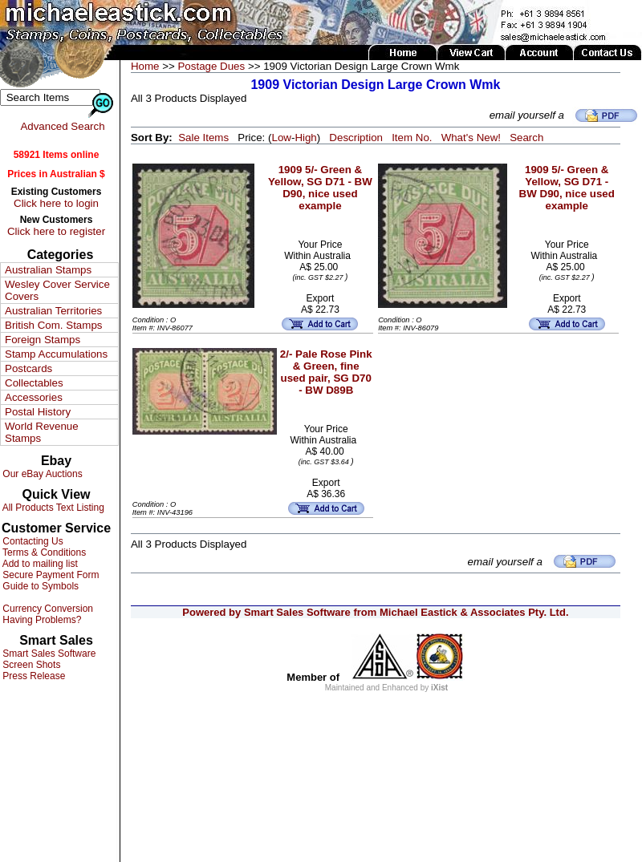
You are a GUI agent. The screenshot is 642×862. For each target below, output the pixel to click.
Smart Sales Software (47, 653)
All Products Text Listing (52, 507)
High (305, 138)
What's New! (471, 138)
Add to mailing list (39, 563)
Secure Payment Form (49, 575)
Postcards (28, 368)
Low (281, 138)
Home (145, 66)
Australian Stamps (48, 270)
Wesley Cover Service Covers (57, 290)
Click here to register (56, 231)
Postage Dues (211, 66)
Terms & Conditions (43, 552)
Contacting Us (31, 541)
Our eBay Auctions (41, 474)
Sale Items (203, 138)
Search (526, 138)
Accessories (34, 397)
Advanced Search (62, 126)
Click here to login (56, 203)
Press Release (32, 676)
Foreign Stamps (42, 340)
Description (356, 138)
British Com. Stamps (53, 325)
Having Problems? (40, 619)
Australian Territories (53, 311)
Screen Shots (30, 664)
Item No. (412, 138)
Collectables (34, 383)
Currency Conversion (46, 608)
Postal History (38, 412)
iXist (439, 687)
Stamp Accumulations (56, 354)
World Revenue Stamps (42, 432)
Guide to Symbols (39, 586)
